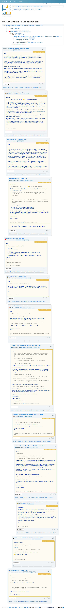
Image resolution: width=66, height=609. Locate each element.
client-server (18, 240)
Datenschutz (26, 607)
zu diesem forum (29, 416)
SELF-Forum (5, 48)
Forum (15, 1)
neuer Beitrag (16, 6)
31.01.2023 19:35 (12, 93)
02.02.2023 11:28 (28, 447)
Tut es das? (16, 547)
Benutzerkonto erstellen (28, 87)
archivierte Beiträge (38, 9)
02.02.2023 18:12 (28, 539)
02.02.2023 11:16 (24, 347)
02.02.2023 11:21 (22, 416)
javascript (15, 50)
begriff (33, 539)
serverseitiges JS (34, 188)
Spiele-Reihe (23, 188)
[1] (34, 208)
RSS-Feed (32, 9)
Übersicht (21, 6)
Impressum (21, 607)
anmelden (21, 87)
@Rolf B (13, 384)
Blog (20, 1)
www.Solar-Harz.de (10, 264)
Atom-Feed (28, 9)
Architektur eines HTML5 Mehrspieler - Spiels (19, 48)
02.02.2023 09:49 (18, 307)
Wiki (11, 1)
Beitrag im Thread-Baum (37, 87)
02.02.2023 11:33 (19, 572)
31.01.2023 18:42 (9, 50)
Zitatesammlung (32, 6)
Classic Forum (37, 607)
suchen (38, 6)
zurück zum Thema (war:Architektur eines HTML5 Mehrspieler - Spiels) (26, 345)
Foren (26, 6)
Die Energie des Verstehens (12, 607)
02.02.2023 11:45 (24, 503)
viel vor (22, 222)
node (19, 50)
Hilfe (42, 6)
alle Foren (9, 87)
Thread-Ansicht (22, 9)
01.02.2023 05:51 (22, 180)
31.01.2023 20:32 (13, 141)
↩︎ (46, 226)
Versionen (18, 93)
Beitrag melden (6, 84)
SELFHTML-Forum (16, 9)
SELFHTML (5, 1)
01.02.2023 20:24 (12, 240)
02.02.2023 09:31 (14, 278)
